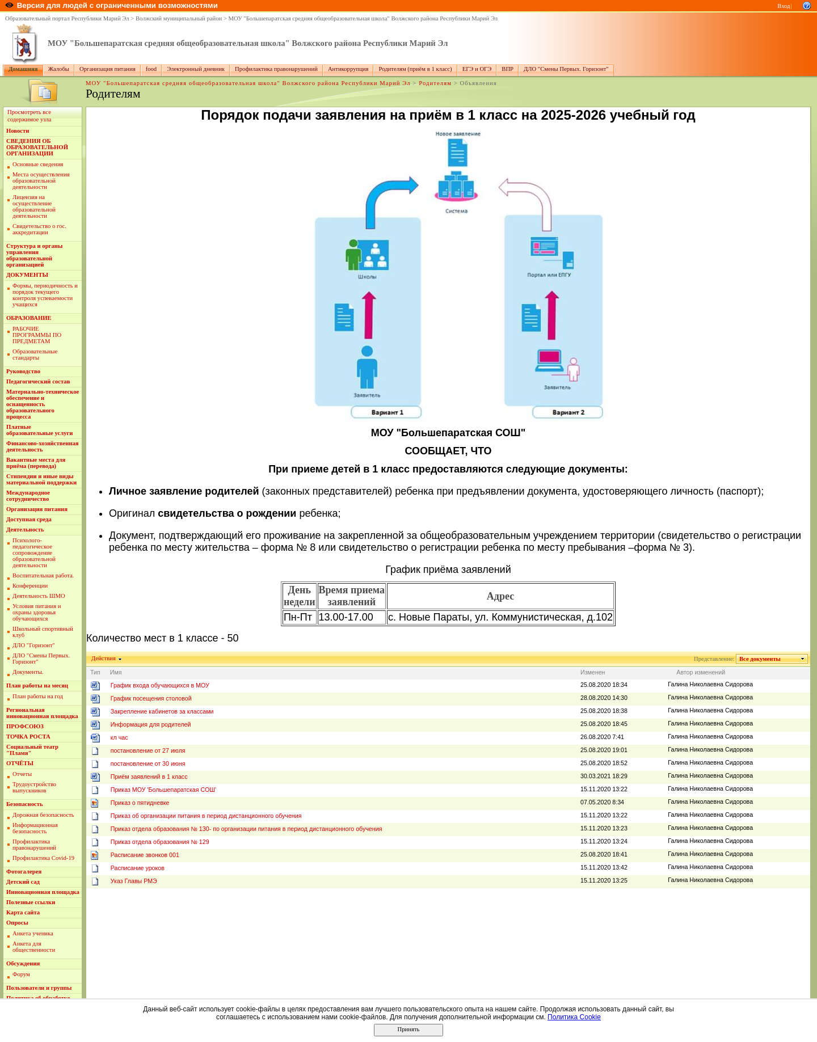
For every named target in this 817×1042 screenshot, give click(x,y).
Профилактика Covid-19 (43, 858)
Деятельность (25, 529)
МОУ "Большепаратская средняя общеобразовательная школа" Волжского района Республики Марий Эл (363, 18)
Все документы (760, 659)
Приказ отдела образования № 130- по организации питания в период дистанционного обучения (246, 828)
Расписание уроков (138, 867)
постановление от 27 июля (148, 750)
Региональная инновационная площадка (42, 713)
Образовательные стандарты (34, 354)
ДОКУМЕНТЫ (27, 275)
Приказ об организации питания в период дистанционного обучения (206, 815)
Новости (17, 131)
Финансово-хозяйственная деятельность (42, 446)
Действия (103, 658)
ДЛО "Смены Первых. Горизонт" (566, 69)
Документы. (27, 672)
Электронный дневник (196, 69)
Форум (21, 974)
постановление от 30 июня (148, 763)
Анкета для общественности (33, 946)
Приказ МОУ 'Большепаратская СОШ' (163, 789)
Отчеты (22, 774)
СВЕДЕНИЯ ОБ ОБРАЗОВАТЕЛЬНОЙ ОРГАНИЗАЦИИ (37, 147)
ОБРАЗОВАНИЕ (29, 318)
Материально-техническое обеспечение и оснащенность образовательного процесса (42, 404)
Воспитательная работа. (43, 575)
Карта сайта (23, 912)
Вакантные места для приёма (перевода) (35, 463)
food (151, 69)
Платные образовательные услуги (39, 430)
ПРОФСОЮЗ (25, 726)
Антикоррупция (348, 69)
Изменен (592, 672)
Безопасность (24, 804)
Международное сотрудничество (28, 496)
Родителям (435, 83)
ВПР (507, 69)
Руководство (23, 371)
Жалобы (58, 69)
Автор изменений (700, 672)
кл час (119, 737)
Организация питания (107, 69)
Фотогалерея (23, 871)
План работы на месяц (37, 685)
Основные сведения (38, 164)
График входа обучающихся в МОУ (160, 685)
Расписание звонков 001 (145, 854)
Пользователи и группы (38, 988)
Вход (783, 6)
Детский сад (23, 882)
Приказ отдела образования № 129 (160, 841)
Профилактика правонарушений (276, 69)
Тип (95, 672)
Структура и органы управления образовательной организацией (34, 255)
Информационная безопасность (35, 828)
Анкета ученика (32, 933)
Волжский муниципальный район (179, 18)
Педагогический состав (38, 381)
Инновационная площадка (42, 892)
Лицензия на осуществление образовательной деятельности (34, 206)
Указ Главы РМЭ (134, 881)
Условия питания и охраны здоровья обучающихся (36, 612)
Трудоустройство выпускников (34, 787)
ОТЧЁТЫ (19, 763)
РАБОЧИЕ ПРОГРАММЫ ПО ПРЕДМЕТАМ (36, 335)
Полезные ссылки (30, 902)
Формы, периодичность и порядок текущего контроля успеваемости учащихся (45, 294)
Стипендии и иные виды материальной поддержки (41, 479)
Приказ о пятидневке (140, 802)
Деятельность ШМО (38, 596)
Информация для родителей (151, 724)
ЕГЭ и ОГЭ (477, 69)
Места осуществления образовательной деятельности (41, 180)
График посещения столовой (151, 698)
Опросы (17, 922)
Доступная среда (29, 519)
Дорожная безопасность (43, 815)
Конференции (30, 586)
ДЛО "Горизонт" (33, 645)
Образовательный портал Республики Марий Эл (67, 18)
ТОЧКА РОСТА (28, 736)
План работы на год (37, 696)
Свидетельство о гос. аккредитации (39, 229)
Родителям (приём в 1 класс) (415, 69)
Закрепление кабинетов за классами (162, 711)
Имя (116, 672)
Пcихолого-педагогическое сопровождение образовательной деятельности (34, 552)
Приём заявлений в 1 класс (149, 776)
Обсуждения (23, 963)
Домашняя (23, 69)
